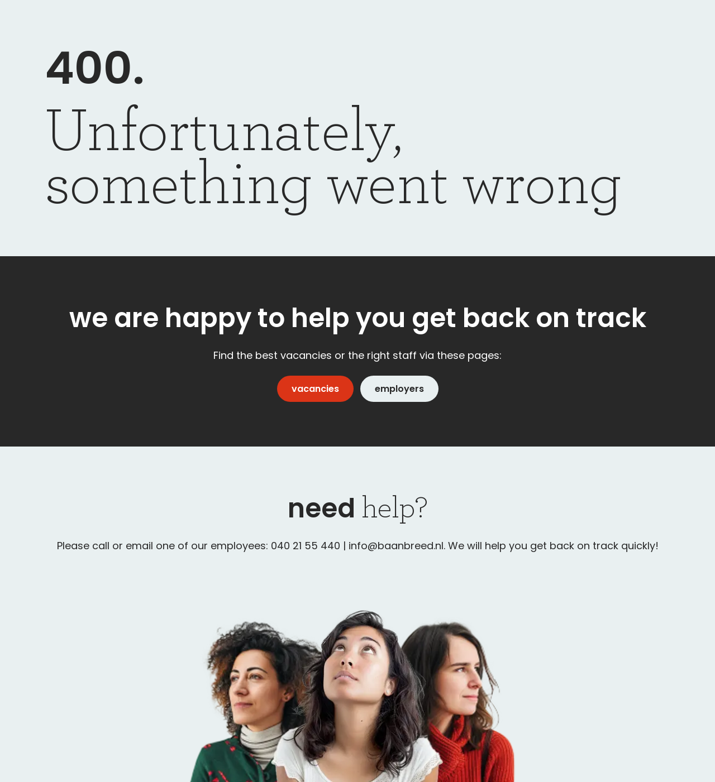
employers (399, 388)
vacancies (315, 388)
